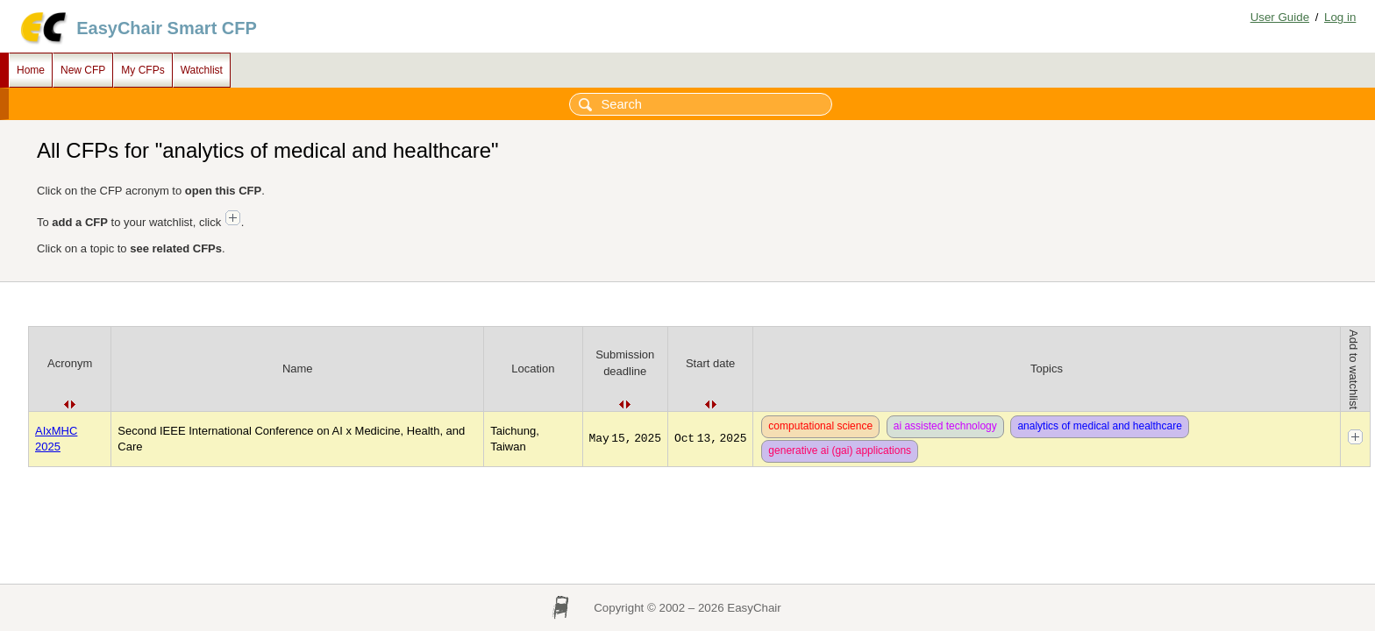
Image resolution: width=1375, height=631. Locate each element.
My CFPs (142, 70)
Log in (1340, 17)
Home (31, 70)
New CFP (83, 70)
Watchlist (202, 70)
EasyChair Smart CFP (166, 28)
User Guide (1279, 17)
